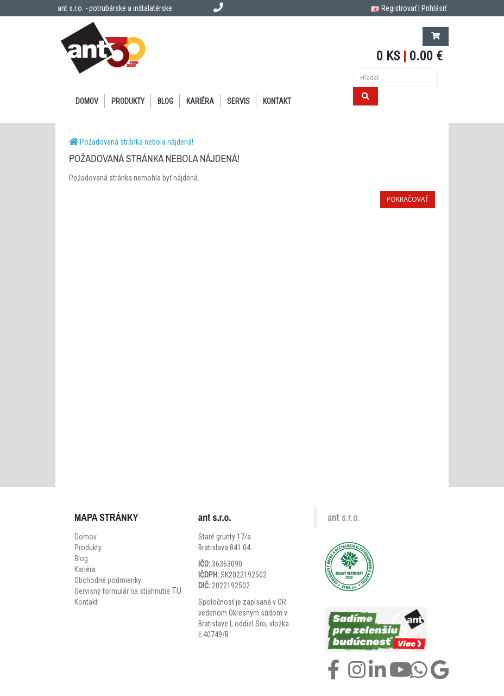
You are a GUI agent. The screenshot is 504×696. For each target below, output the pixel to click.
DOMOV (86, 101)
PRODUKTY (127, 101)
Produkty (88, 547)
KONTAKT (277, 101)
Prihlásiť (433, 8)
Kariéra (200, 101)
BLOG (165, 101)
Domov (85, 536)
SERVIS (238, 101)
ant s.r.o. (343, 517)
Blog (81, 558)
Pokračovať (408, 199)
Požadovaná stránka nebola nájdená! (136, 142)
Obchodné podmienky (107, 580)
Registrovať (399, 8)
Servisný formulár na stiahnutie (127, 591)
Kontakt (86, 602)
